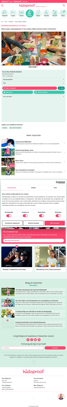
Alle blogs (33, 285)
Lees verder (33, 67)
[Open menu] (2, 5)
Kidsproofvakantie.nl (39, 391)
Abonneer (55, 348)
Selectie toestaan (33, 223)
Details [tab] (33, 187)
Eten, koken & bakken (15, 127)
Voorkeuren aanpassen (12, 223)
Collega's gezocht (7, 386)
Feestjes (4, 127)
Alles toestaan (54, 223)
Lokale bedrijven (6, 391)
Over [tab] (55, 187)
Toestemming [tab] (11, 187)
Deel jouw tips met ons (40, 386)
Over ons (4, 384)
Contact (36, 384)
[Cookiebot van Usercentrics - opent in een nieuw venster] (57, 182)
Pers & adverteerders (8, 393)
